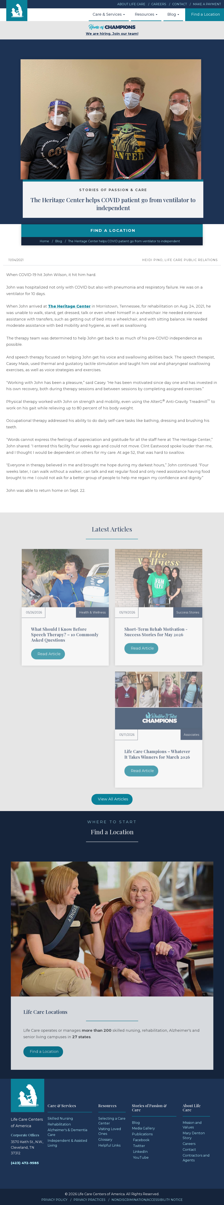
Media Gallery (143, 1128)
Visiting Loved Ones (109, 1131)
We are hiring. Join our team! (112, 30)
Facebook (141, 1140)
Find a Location (205, 14)
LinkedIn (140, 1152)
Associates (191, 735)
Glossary (105, 1140)
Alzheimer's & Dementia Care (67, 1132)
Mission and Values (192, 1125)
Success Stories (187, 612)
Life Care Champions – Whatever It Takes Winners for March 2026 (157, 754)
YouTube (141, 1158)
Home (44, 241)
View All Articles (113, 799)
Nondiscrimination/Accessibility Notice (147, 1200)
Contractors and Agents (196, 1157)
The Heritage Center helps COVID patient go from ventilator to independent (125, 204)
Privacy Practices (89, 1200)
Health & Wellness (92, 612)
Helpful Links (109, 1145)
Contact (179, 4)
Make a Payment (207, 4)
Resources (146, 14)
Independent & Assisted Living (67, 1143)
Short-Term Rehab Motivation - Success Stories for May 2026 (155, 631)
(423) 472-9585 (25, 1163)
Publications (142, 1134)
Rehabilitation (59, 1124)
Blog (173, 14)
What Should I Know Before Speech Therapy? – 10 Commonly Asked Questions (64, 634)
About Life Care (131, 4)
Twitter (139, 1146)
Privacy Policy (54, 1200)
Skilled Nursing (60, 1118)
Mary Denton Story (194, 1135)
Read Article (49, 654)
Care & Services (109, 14)
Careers (158, 4)
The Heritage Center (69, 306)
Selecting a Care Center (111, 1121)
